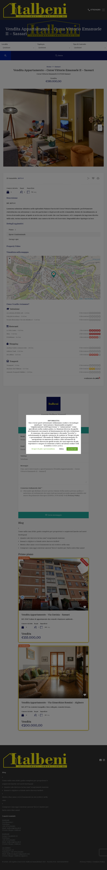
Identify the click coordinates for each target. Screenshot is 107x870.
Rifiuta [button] (61, 449)
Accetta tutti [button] (72, 449)
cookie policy (57, 446)
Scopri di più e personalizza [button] (43, 449)
